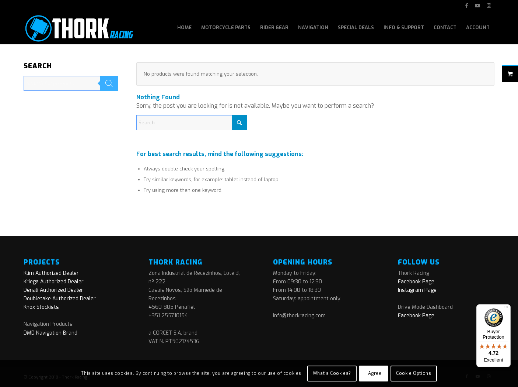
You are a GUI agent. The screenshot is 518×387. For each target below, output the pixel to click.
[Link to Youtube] (477, 5)
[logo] (78, 27)
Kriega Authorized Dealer (54, 281)
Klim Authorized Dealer (51, 273)
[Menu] (506, 308)
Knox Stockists (41, 307)
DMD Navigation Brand (50, 332)
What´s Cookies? (332, 373)
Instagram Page (417, 290)
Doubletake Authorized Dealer (60, 298)
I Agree (373, 373)
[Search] (191, 122)
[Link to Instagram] (488, 5)
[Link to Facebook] (466, 5)
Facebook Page (416, 281)
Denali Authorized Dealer (53, 290)
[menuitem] (184, 27)
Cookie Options (413, 373)
